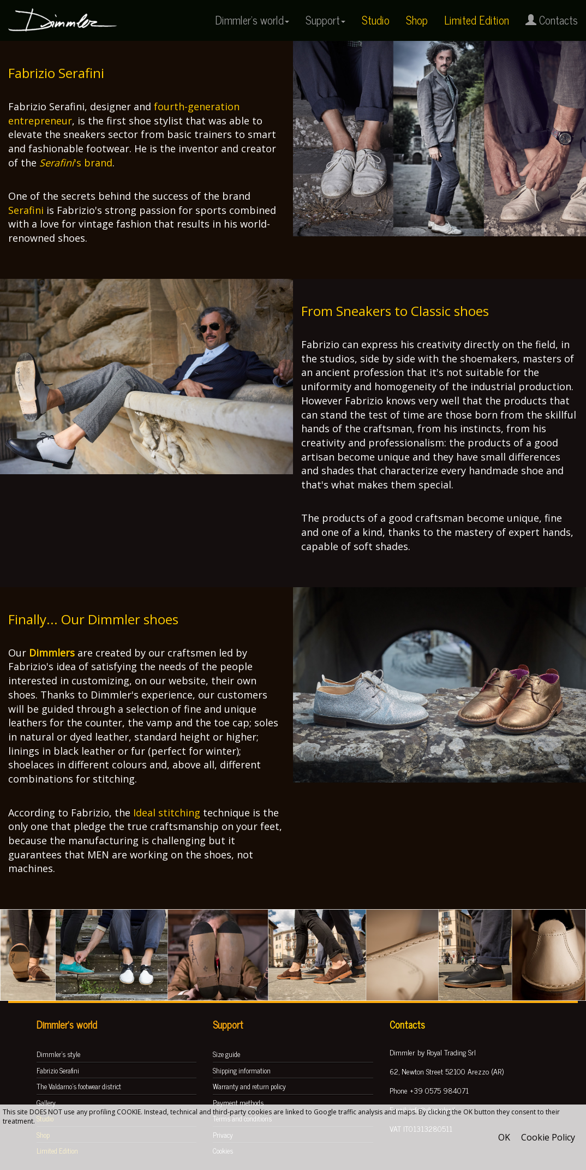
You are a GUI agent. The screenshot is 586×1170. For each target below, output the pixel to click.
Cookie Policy (548, 1137)
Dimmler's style (58, 1054)
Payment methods (238, 1102)
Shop (417, 20)
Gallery (46, 1102)
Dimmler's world (252, 20)
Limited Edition (476, 20)
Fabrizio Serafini (58, 1070)
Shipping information (242, 1070)
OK (504, 1137)
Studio (376, 20)
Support (325, 20)
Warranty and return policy (249, 1086)
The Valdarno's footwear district (79, 1086)
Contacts (551, 20)
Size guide (226, 1054)
